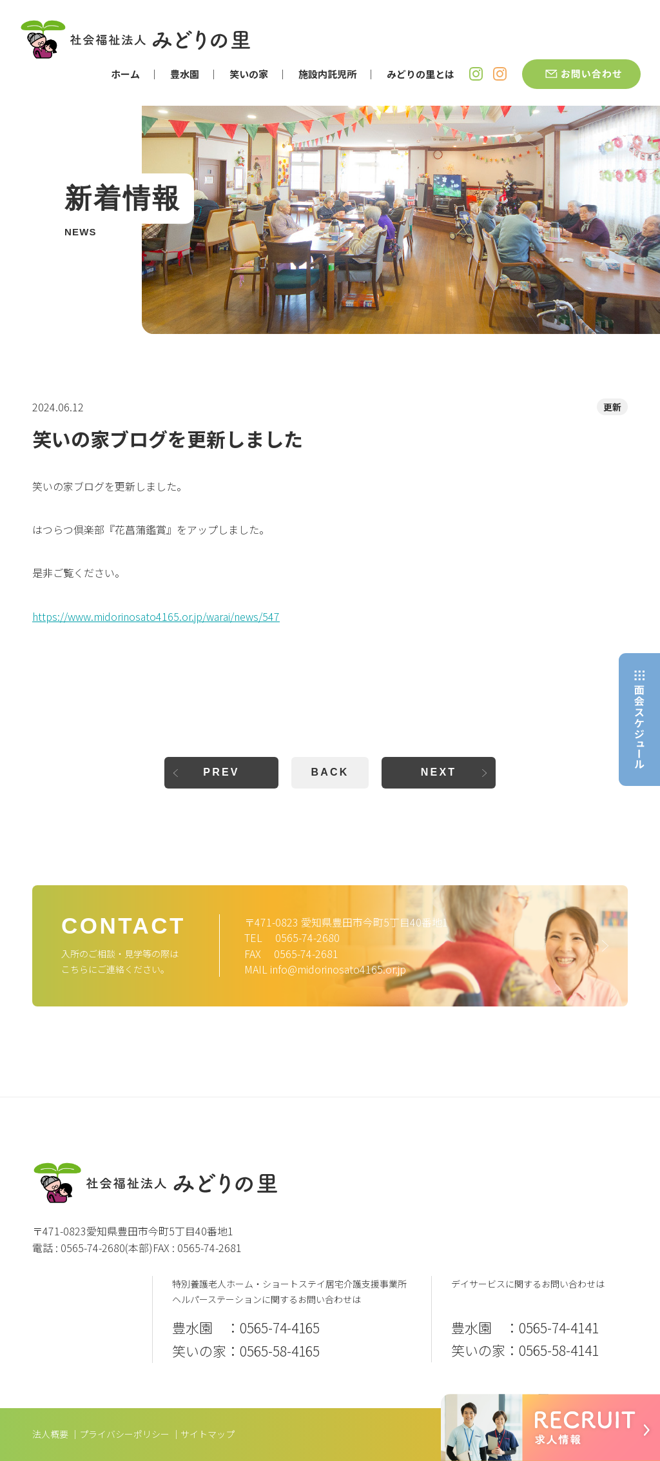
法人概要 (50, 1433)
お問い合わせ (581, 74)
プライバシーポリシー (124, 1433)
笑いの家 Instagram (500, 74)
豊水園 (184, 74)
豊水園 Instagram (476, 74)
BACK (330, 772)
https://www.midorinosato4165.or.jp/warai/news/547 (156, 616)
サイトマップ (207, 1433)
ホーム (125, 74)
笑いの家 (248, 74)
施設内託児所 (327, 74)
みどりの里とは (420, 74)
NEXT (438, 772)
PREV (221, 772)
